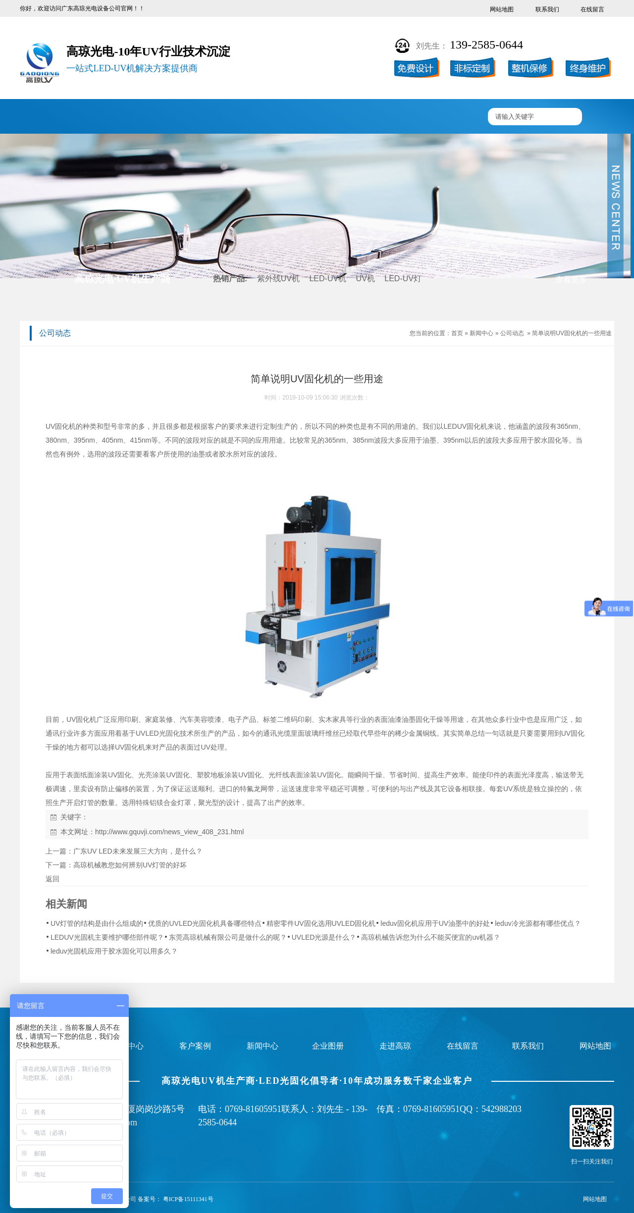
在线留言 (592, 9)
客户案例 (223, 117)
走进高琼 (397, 117)
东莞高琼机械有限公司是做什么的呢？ (228, 937)
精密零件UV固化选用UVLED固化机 (320, 923)
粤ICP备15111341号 (188, 1199)
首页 (457, 333)
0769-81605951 (253, 1109)
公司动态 (512, 333)
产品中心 (165, 117)
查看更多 (571, 279)
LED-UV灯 (403, 278)
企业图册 (281, 117)
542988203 (501, 1109)
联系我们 (547, 9)
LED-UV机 (327, 278)
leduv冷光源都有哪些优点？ (538, 923)
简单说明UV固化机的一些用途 (572, 333)
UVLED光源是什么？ (324, 937)
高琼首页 (49, 117)
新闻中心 (339, 117)
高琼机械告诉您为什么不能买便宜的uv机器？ (430, 937)
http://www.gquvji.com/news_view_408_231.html (169, 832)
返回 (52, 879)
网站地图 (502, 9)
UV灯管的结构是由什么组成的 (97, 923)
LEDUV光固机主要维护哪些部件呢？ (107, 937)
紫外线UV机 (278, 278)
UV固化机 (106, 117)
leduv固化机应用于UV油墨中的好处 (435, 923)
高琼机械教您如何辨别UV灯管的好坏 (130, 865)
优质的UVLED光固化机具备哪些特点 (205, 923)
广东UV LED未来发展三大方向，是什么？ (138, 851)
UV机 (365, 278)
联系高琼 (455, 117)
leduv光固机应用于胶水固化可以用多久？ (114, 951)
